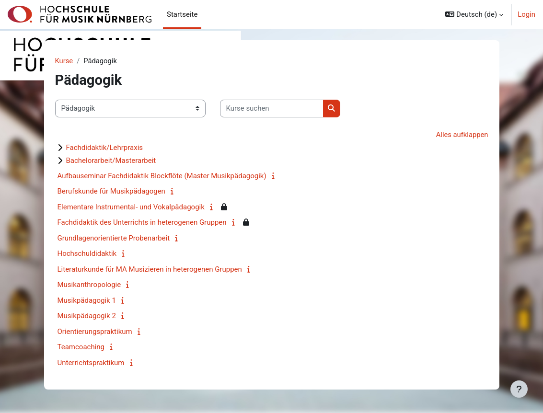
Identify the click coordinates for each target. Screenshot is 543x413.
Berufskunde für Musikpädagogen (111, 191)
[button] (474, 14)
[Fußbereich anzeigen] (519, 389)
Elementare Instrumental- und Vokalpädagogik (131, 207)
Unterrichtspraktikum (91, 362)
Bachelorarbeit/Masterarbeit (111, 160)
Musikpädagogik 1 (87, 300)
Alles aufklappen (461, 134)
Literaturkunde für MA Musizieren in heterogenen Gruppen (150, 269)
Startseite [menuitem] (182, 14)
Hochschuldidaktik (87, 254)
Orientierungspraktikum (95, 331)
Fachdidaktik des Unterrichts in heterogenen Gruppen (142, 222)
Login (526, 14)
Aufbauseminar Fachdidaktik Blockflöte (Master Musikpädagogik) (162, 176)
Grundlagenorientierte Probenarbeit (114, 238)
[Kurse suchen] (271, 108)
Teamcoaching (81, 347)
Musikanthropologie (89, 285)
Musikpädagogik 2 (87, 316)
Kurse (64, 61)
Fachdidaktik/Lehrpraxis (104, 147)
